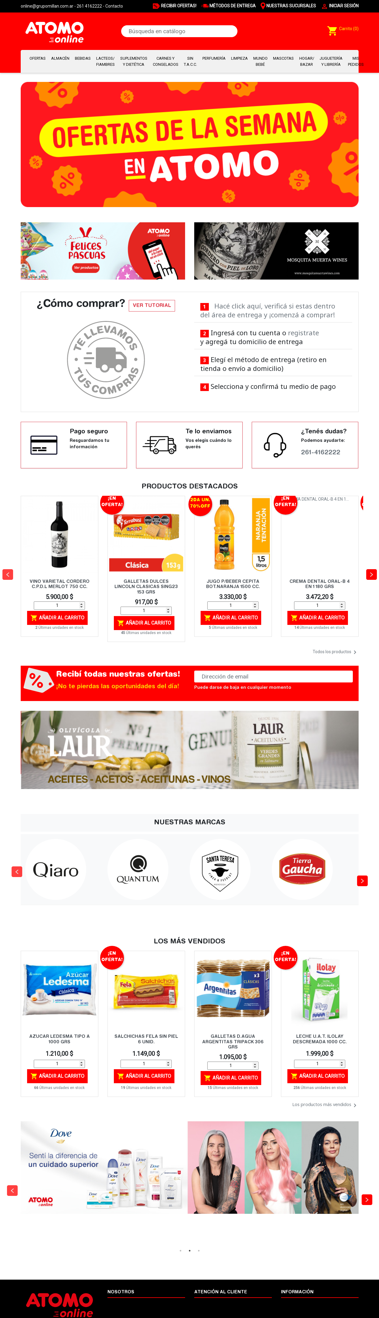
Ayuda (287, 1309)
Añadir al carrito (57, 618)
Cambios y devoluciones (217, 1309)
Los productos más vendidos (325, 1105)
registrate (303, 332)
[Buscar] (179, 31)
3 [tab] (199, 1251)
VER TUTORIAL (152, 305)
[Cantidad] (59, 605)
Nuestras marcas (297, 1303)
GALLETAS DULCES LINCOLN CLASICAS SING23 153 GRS (146, 587)
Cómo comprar (208, 1303)
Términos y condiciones (130, 1303)
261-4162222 (320, 453)
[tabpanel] (190, 1183)
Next (360, 869)
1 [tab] (180, 1251)
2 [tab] (190, 1251)
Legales (114, 1309)
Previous (15, 869)
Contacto (114, 6)
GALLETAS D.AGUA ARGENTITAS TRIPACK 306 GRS (233, 1042)
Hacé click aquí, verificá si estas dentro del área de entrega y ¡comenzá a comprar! (267, 310)
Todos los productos (336, 652)
